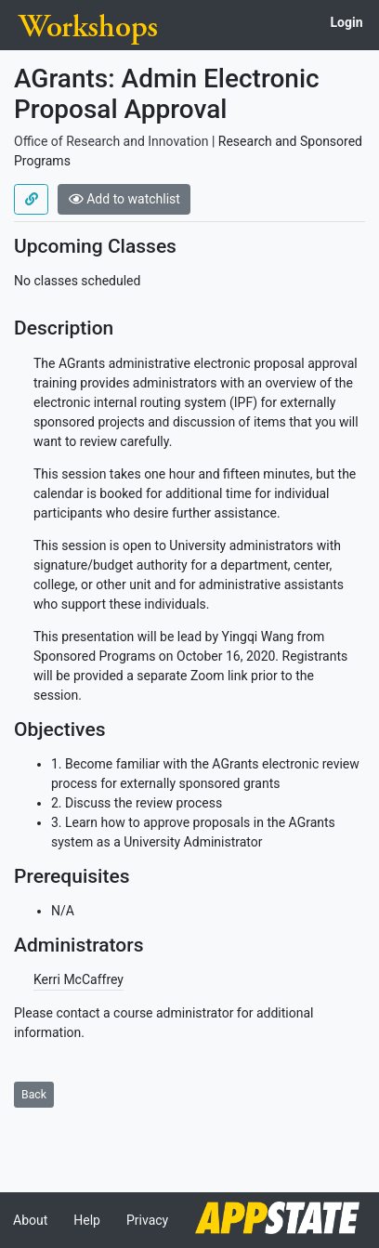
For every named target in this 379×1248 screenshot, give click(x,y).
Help (86, 1220)
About (30, 1220)
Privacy (147, 1220)
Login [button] (346, 22)
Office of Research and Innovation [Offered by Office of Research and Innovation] (111, 141)
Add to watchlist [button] (124, 198)
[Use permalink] (31, 200)
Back (33, 1094)
